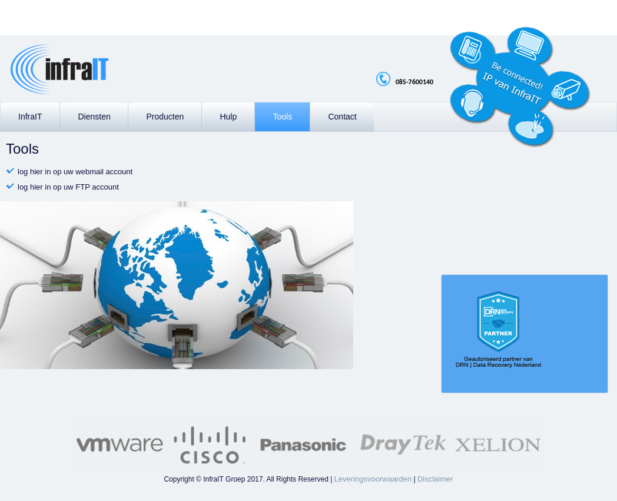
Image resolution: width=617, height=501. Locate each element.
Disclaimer (435, 479)
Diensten (94, 116)
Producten (165, 116)
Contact (342, 116)
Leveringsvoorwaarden (373, 479)
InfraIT (30, 116)
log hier (30, 171)
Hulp (228, 116)
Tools (282, 116)
